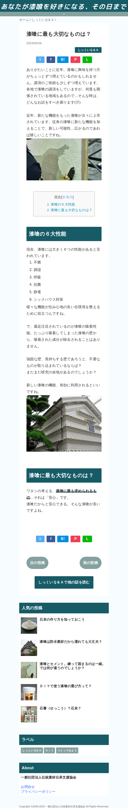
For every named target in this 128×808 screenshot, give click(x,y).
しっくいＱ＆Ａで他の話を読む (64, 582)
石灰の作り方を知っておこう (62, 619)
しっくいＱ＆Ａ (88, 50)
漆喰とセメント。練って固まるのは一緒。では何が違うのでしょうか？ (72, 666)
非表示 (67, 197)
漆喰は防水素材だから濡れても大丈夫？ (71, 641)
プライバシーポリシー (38, 791)
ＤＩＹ (49, 750)
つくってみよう (67, 750)
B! (63, 59)
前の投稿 (90, 563)
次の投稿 (37, 563)
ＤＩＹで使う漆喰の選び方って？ (66, 686)
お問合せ (28, 787)
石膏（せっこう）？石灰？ (60, 708)
